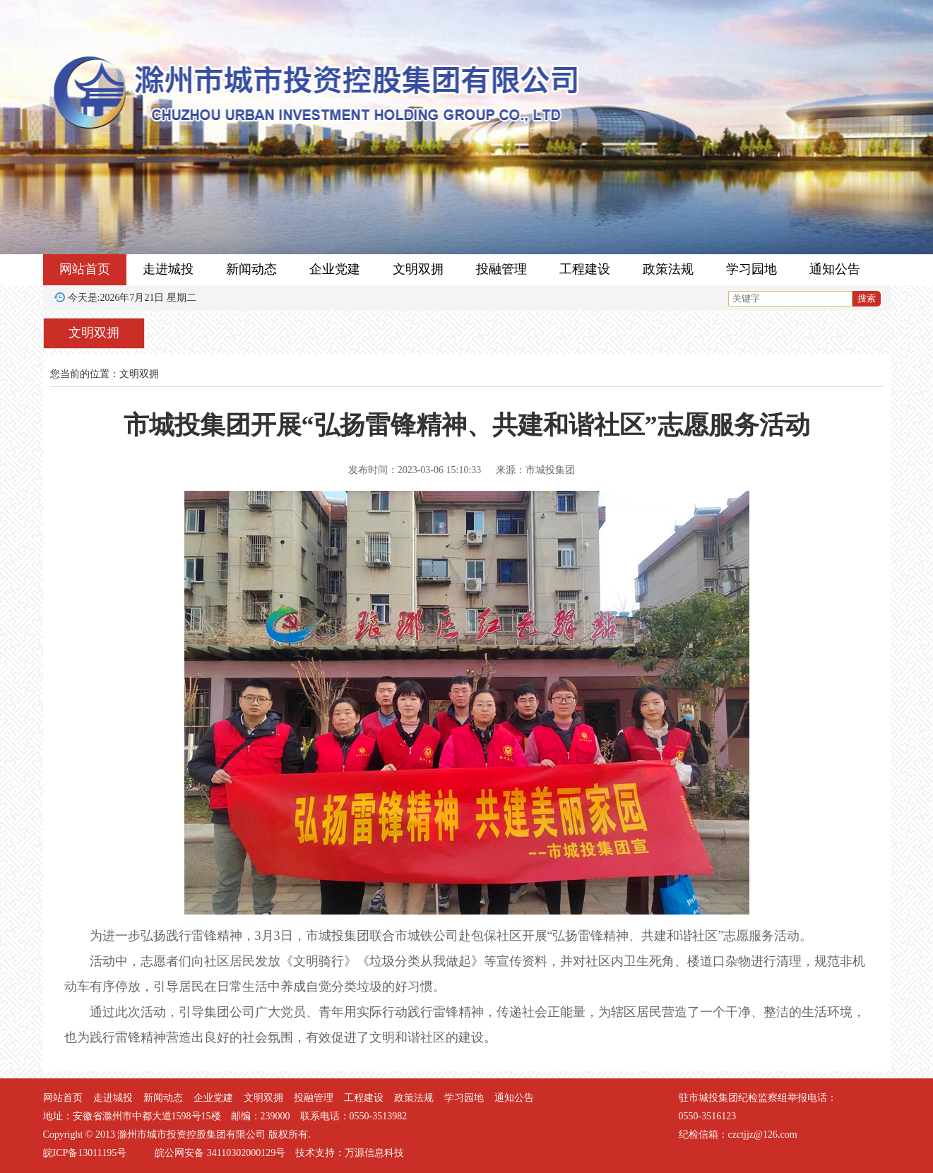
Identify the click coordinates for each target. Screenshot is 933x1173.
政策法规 (668, 269)
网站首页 (84, 269)
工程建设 (584, 269)
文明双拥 (418, 269)
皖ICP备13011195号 (85, 1153)
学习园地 (751, 269)
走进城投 (168, 269)
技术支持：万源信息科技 (349, 1153)
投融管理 (501, 269)
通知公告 (834, 269)
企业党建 (334, 269)
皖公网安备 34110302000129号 (220, 1153)
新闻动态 (251, 269)
